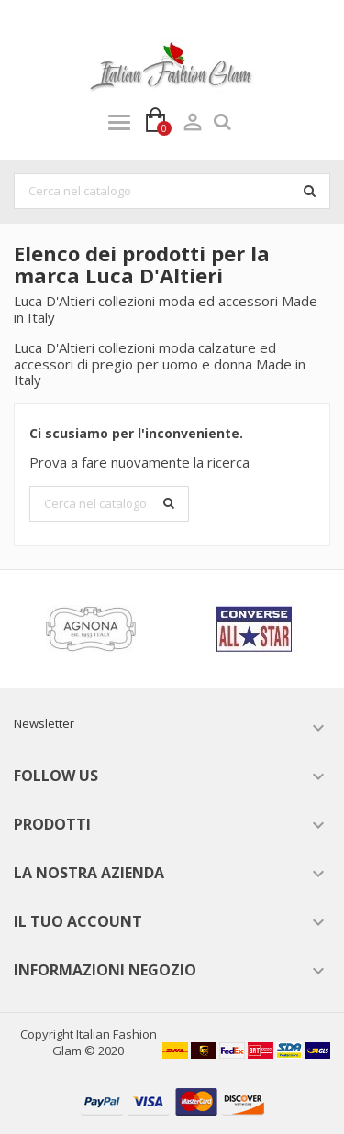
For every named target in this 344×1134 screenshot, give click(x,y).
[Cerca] (172, 191)
